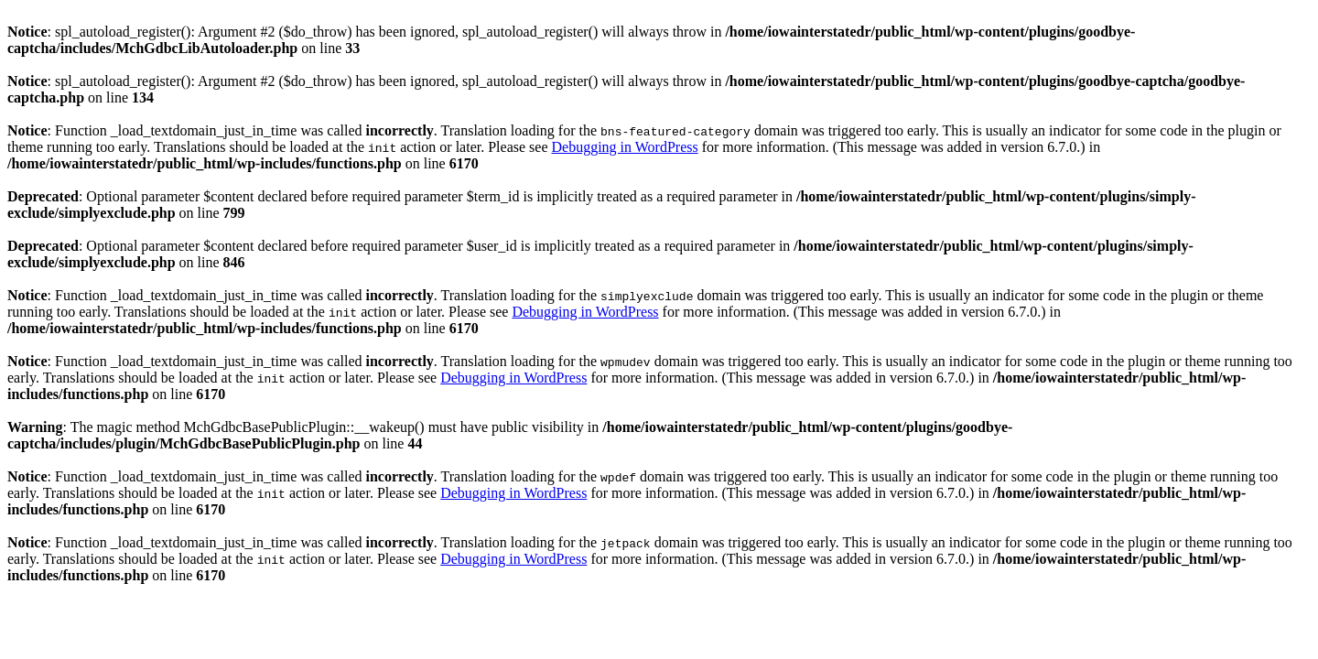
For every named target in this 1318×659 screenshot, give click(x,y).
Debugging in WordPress (624, 147)
